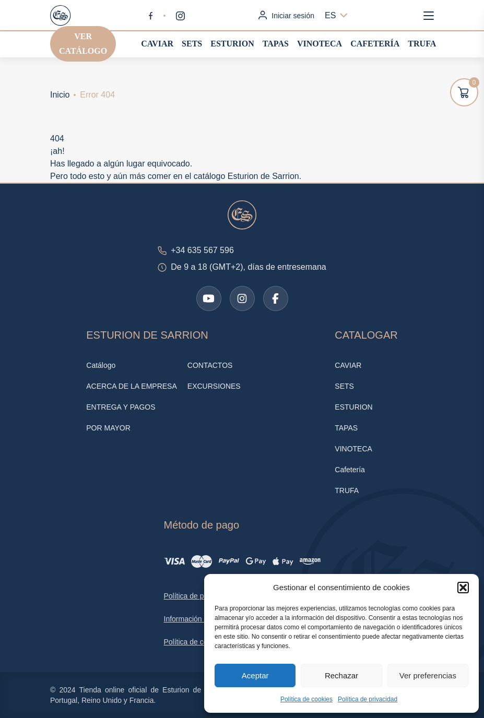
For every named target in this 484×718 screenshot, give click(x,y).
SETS (192, 43)
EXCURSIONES (214, 386)
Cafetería (374, 43)
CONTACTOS (210, 365)
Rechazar (341, 675)
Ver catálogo (83, 43)
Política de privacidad (367, 699)
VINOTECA (319, 43)
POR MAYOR (108, 428)
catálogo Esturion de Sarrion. (247, 176)
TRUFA (422, 43)
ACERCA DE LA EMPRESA (131, 386)
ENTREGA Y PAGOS (120, 407)
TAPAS (276, 43)
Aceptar (255, 675)
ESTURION (232, 43)
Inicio (59, 94)
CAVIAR (157, 43)
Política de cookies (306, 699)
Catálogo (100, 365)
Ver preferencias (427, 675)
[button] (463, 587)
